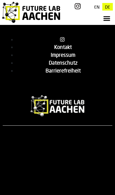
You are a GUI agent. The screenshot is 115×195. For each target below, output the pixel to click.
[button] (107, 18)
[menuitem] (96, 7)
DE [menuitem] (107, 6)
